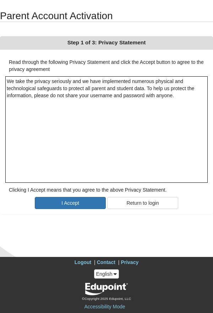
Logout (83, 262)
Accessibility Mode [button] (104, 306)
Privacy (129, 262)
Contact (106, 262)
